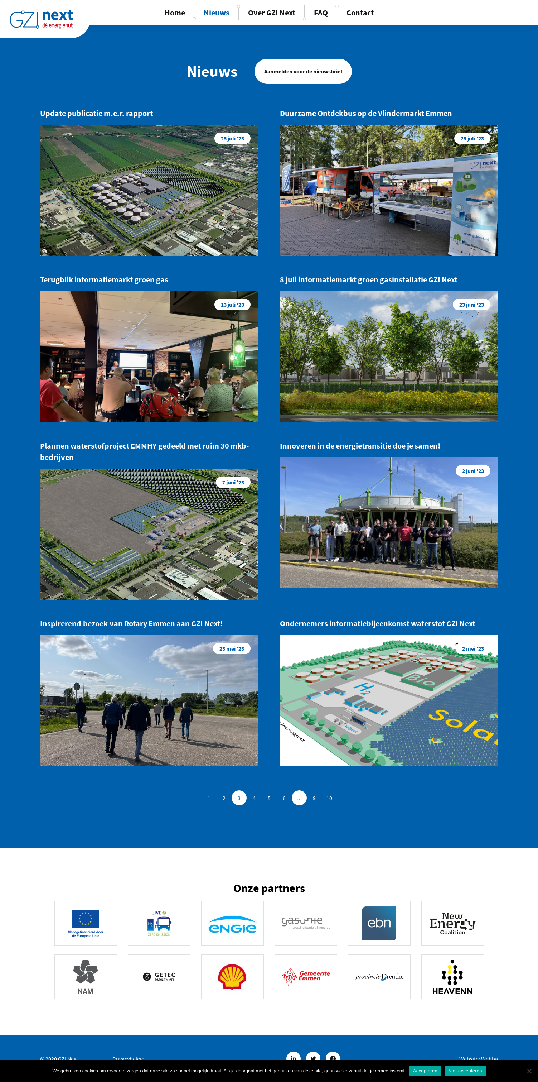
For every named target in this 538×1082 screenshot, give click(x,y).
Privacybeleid (128, 1058)
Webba (489, 1058)
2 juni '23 (473, 470)
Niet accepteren (465, 1070)
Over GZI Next (271, 13)
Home (175, 13)
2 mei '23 (473, 648)
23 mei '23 (231, 648)
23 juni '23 (471, 304)
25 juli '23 (232, 138)
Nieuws (216, 13)
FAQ (321, 13)
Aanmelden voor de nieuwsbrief (303, 71)
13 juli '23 (232, 304)
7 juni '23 (233, 482)
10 (329, 797)
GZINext (41, 19)
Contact (360, 13)
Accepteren (425, 1070)
